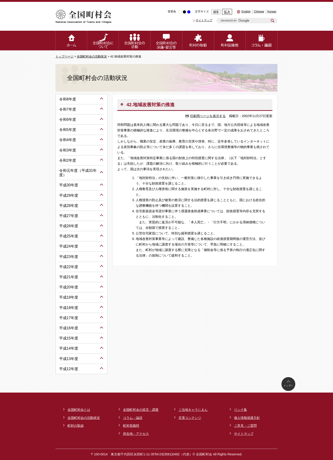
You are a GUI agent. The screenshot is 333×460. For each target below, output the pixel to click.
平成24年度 (68, 246)
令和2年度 (67, 160)
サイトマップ (204, 20)
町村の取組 (76, 425)
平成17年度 (68, 318)
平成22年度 (68, 267)
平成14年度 (68, 348)
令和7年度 (67, 109)
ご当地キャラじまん (193, 410)
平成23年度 (68, 257)
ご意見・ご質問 (245, 425)
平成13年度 (68, 359)
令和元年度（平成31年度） (78, 173)
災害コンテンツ (190, 418)
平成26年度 (68, 226)
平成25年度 (68, 236)
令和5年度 (67, 130)
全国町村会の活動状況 (92, 56)
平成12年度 (68, 369)
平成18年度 (68, 308)
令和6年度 (67, 119)
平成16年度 (68, 328)
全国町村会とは (79, 410)
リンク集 (240, 410)
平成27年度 (68, 216)
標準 (216, 11)
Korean (271, 11)
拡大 (227, 12)
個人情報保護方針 (247, 418)
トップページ (65, 56)
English (245, 11)
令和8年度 (67, 99)
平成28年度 (68, 206)
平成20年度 (68, 287)
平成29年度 (68, 195)
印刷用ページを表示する (208, 116)
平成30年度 (68, 185)
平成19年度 (68, 297)
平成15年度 (68, 338)
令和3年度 (67, 150)
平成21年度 (68, 277)
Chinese (259, 11)
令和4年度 (67, 140)
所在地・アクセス (136, 434)
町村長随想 (131, 425)
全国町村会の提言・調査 (141, 410)
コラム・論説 (132, 418)
